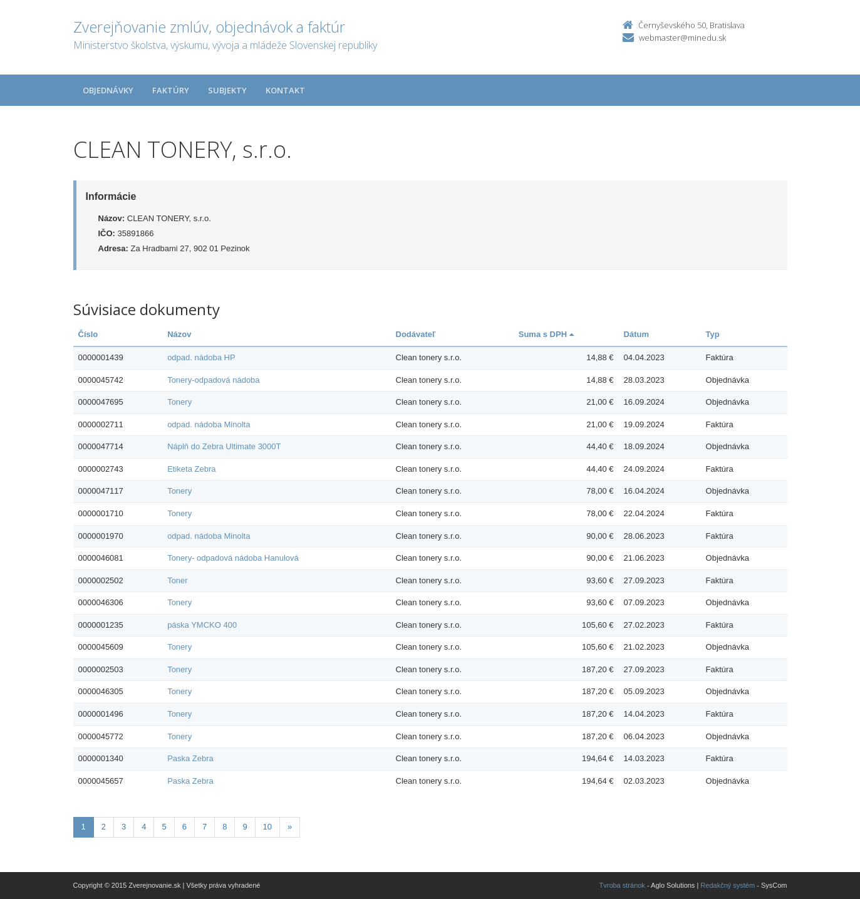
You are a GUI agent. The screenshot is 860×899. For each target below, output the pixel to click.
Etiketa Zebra (191, 469)
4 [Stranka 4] (144, 826)
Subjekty (227, 90)
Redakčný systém (727, 885)
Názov (179, 334)
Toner (177, 580)
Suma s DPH (546, 334)
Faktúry (170, 90)
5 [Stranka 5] (164, 826)
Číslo (88, 334)
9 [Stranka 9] (244, 826)
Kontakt (285, 90)
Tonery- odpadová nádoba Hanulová (233, 558)
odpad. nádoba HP (201, 357)
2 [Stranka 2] (103, 826)
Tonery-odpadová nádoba (213, 380)
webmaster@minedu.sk (682, 37)
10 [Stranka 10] (267, 826)
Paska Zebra (190, 758)
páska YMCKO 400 (202, 625)
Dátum (636, 334)
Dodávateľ (416, 334)
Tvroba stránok (622, 885)
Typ (713, 334)
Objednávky (108, 90)
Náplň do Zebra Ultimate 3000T (224, 446)
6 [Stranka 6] (184, 826)
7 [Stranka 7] (204, 826)
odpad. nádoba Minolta (208, 424)
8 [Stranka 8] (224, 826)
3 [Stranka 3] (124, 826)
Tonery (179, 402)
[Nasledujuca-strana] (289, 827)
